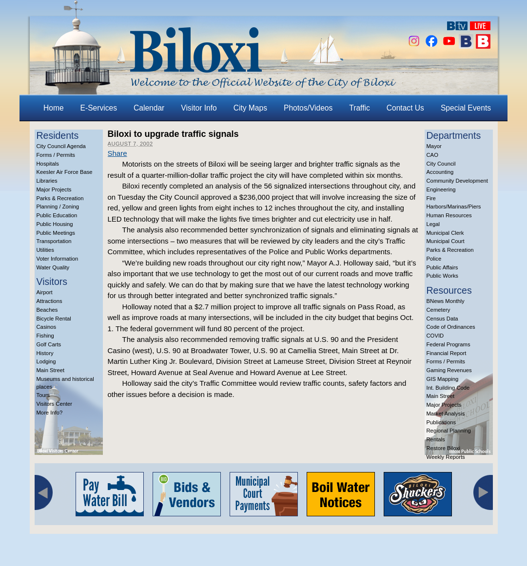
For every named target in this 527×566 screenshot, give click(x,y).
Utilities (45, 250)
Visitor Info (198, 108)
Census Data (442, 318)
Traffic (359, 108)
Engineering (441, 189)
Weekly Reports (446, 457)
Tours (43, 395)
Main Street (51, 370)
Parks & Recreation (60, 198)
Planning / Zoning (58, 206)
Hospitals (48, 164)
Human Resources (449, 215)
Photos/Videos (308, 108)
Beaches (47, 310)
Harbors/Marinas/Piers (454, 206)
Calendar (149, 108)
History (45, 353)
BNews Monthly (446, 301)
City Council (441, 164)
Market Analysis (446, 413)
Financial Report (447, 353)
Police (434, 259)
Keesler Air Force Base (65, 172)
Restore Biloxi (443, 448)
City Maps (250, 108)
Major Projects (54, 189)
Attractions (49, 301)
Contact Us (405, 108)
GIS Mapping (443, 379)
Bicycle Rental (54, 318)
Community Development (457, 181)
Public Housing (55, 224)
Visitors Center (55, 404)
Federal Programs (448, 344)
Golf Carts (49, 344)
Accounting (440, 172)
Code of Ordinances (451, 327)
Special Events (466, 108)
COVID (435, 336)
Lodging (46, 361)
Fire (431, 198)
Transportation (54, 241)
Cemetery (438, 310)
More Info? (50, 412)
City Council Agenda (61, 146)
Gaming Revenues (449, 370)
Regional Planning (449, 431)
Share (117, 153)
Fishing (45, 336)
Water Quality (53, 267)
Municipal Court (446, 241)
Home (53, 108)
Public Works (442, 276)
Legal (433, 224)
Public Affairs (442, 267)
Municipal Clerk (445, 233)
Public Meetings (56, 233)
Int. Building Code (448, 388)
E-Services (98, 108)
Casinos (47, 327)
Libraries (47, 181)
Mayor (434, 146)
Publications (441, 422)
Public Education (57, 215)
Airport (45, 292)
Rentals (436, 439)
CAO (432, 155)
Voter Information (57, 259)
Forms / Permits (56, 155)
